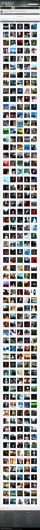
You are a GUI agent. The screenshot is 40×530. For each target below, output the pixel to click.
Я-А (14, 21)
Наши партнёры (3, 522)
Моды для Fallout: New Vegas (30, 518)
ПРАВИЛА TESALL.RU (37, 509)
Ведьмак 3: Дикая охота (17, 524)
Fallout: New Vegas (16, 520)
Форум (1, 515)
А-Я (12, 21)
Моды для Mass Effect (29, 521)
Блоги (1, 519)
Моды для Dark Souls (29, 520)
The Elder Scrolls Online (16, 517)
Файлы (1, 517)
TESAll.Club (1, 509)
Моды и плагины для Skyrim (30, 514)
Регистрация (37, 0)
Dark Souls (15, 523)
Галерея (5, 509)
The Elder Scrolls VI (16, 518)
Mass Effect (15, 526)
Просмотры (5, 21)
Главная (2, 514)
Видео (1, 518)
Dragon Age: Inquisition (16, 525)
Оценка (7, 21)
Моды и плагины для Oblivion (30, 515)
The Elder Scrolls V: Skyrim (17, 516)
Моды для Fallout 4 (29, 519)
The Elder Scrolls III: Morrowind (17, 514)
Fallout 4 (15, 521)
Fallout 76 (15, 522)
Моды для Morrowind (29, 516)
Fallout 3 (15, 519)
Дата (1, 21)
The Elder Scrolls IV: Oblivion (17, 515)
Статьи (1, 520)
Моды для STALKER (29, 522)
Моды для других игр (29, 523)
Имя (9, 21)
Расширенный (39, 4)
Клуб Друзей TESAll (3, 521)
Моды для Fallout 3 (29, 517)
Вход (33, 0)
